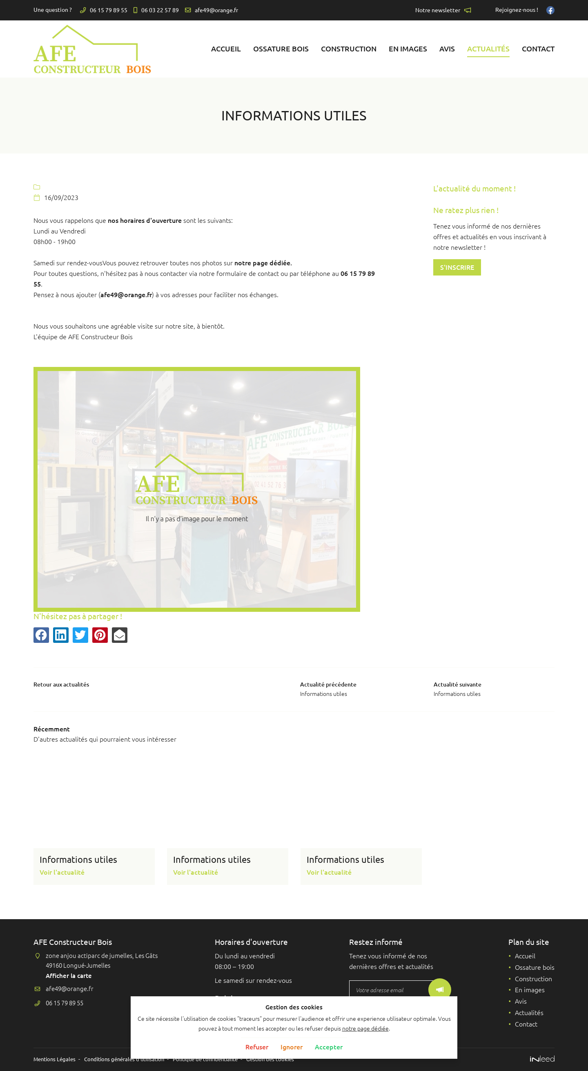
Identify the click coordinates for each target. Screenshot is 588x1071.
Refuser (256, 1047)
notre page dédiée (365, 1028)
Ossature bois (281, 48)
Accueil (226, 48)
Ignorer (292, 1047)
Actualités (488, 48)
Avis (447, 48)
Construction (348, 48)
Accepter (329, 1047)
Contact (538, 48)
